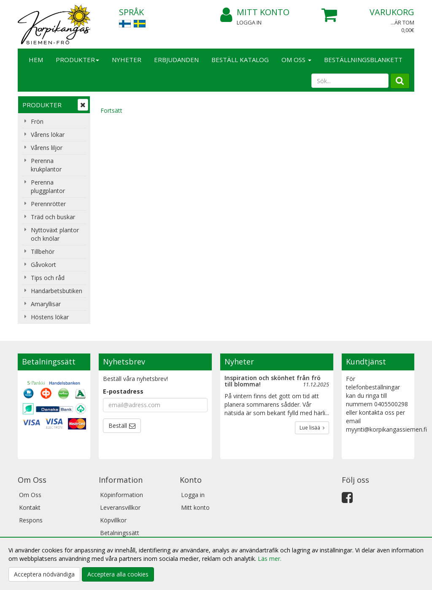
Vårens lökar (48, 135)
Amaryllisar (46, 304)
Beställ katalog (240, 59)
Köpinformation (121, 495)
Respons (31, 520)
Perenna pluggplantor (48, 186)
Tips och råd (48, 278)
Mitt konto (254, 12)
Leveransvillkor (120, 507)
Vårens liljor (46, 148)
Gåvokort (43, 265)
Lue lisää (312, 427)
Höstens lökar (50, 317)
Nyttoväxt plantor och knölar (55, 234)
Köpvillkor (113, 520)
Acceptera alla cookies (117, 574)
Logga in (249, 22)
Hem (36, 59)
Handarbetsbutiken (56, 291)
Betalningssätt (119, 533)
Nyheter (126, 59)
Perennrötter (48, 204)
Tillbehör (42, 251)
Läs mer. (269, 559)
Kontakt (29, 507)
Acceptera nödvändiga (44, 574)
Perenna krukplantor (46, 165)
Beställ (117, 425)
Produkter (77, 59)
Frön (37, 121)
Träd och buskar (53, 217)
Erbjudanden (176, 59)
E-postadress (123, 391)
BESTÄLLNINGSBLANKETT (363, 59)
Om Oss (296, 59)
